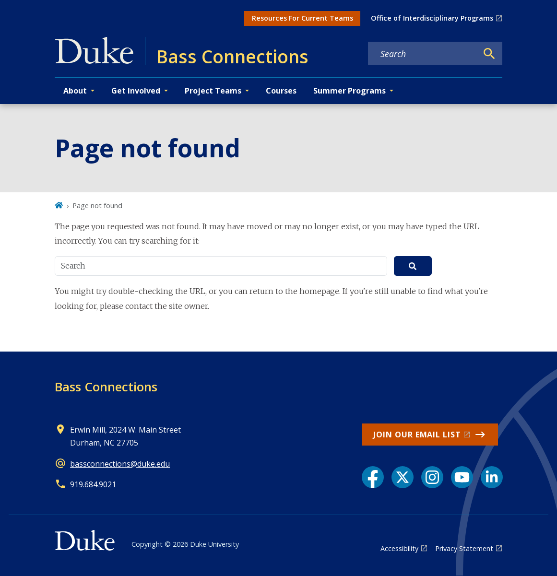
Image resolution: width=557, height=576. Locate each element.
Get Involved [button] (135, 90)
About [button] (75, 90)
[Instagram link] (432, 477)
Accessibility (399, 548)
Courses (281, 90)
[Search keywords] (422, 53)
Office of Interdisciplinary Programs (432, 18)
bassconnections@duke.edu (120, 463)
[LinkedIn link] (492, 477)
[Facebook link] (373, 477)
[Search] (489, 53)
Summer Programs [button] (349, 90)
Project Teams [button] (213, 90)
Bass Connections (106, 386)
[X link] (402, 477)
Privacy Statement (464, 548)
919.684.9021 (93, 484)
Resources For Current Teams (302, 18)
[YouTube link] (462, 477)
